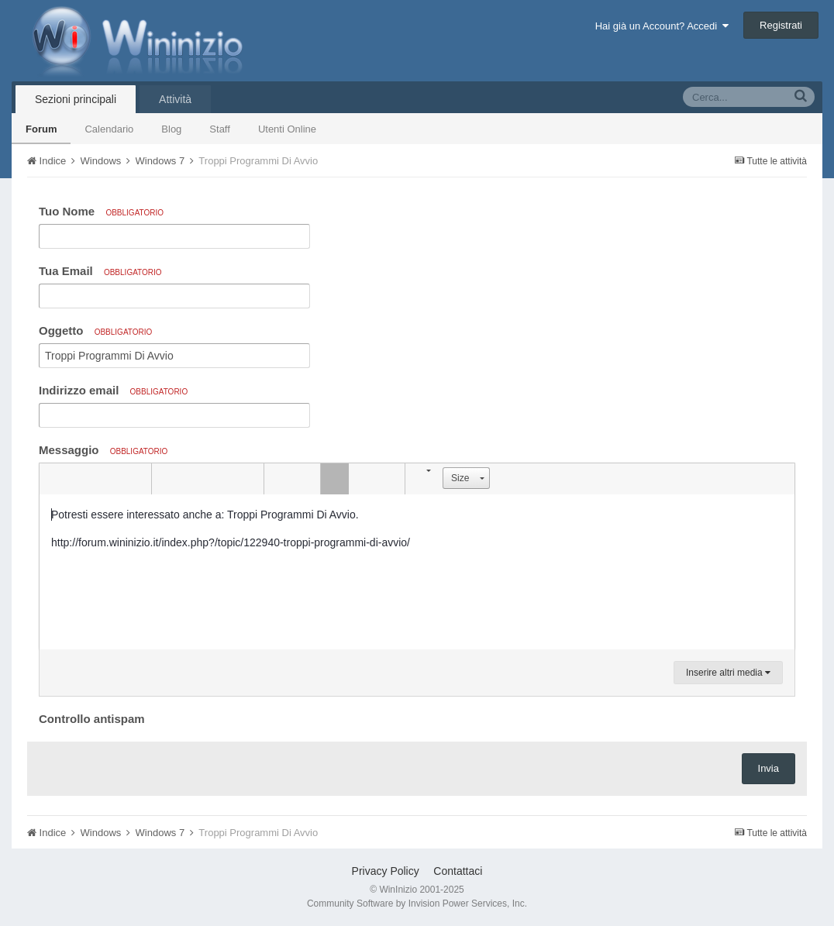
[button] (53, 478)
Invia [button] (768, 768)
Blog (171, 129)
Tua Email (100, 270)
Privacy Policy (385, 871)
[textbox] (417, 571)
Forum (41, 129)
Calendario (108, 129)
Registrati (781, 25)
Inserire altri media (728, 672)
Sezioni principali (75, 99)
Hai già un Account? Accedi (662, 26)
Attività (175, 99)
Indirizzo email (113, 390)
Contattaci (457, 871)
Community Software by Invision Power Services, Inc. (417, 903)
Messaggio (103, 449)
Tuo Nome (101, 211)
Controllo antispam (92, 718)
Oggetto (95, 330)
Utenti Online (287, 129)
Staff (219, 129)
